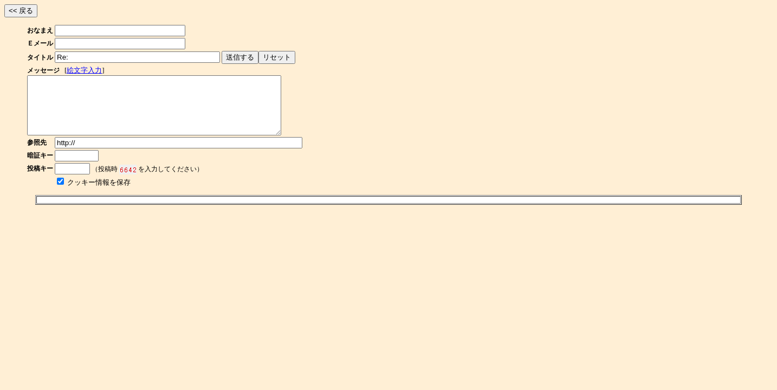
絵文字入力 (84, 70)
